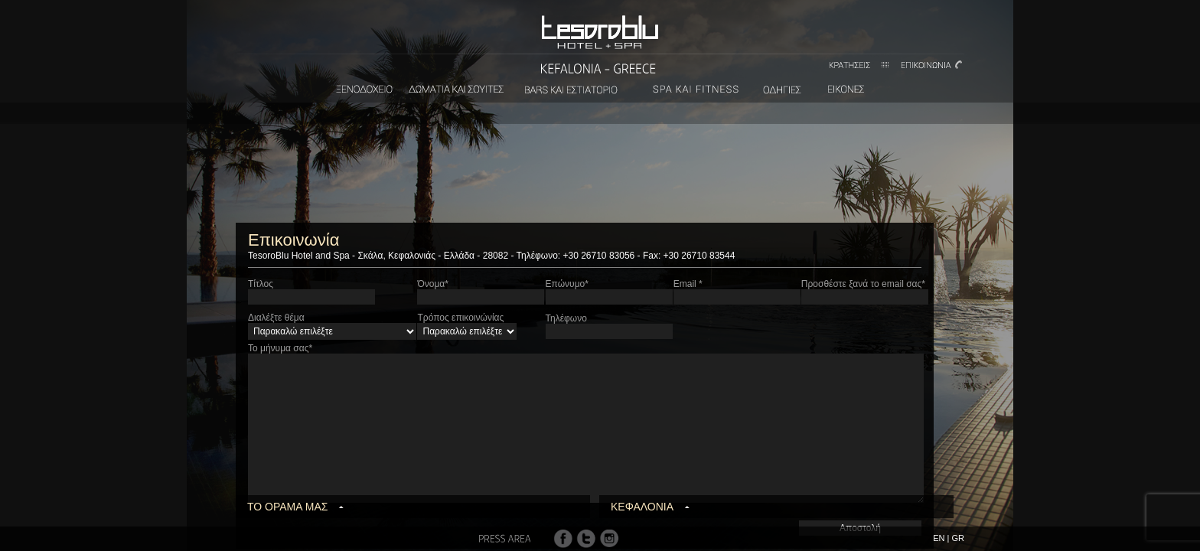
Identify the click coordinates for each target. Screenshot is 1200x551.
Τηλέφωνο (566, 318)
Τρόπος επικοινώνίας (460, 317)
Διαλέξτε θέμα (276, 317)
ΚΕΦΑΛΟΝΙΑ (642, 506)
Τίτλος (260, 284)
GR (958, 538)
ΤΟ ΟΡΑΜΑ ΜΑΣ (287, 506)
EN (938, 538)
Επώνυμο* (567, 284)
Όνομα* (432, 284)
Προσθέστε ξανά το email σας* (863, 284)
